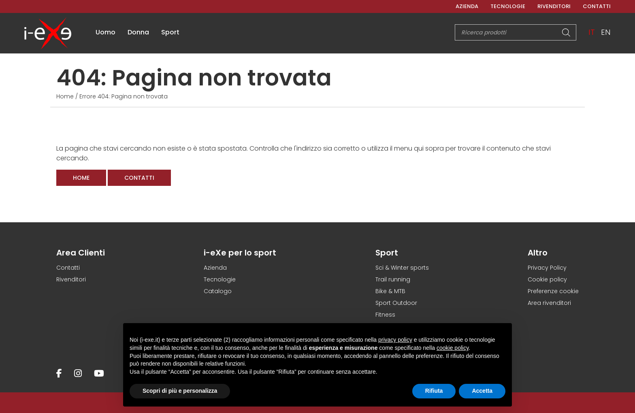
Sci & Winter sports (402, 268)
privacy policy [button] (395, 339)
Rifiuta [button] (434, 390)
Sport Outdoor (396, 303)
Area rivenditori (549, 303)
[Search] (570, 32)
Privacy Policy (547, 268)
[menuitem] (594, 32)
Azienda (467, 6)
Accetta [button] (482, 390)
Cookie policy (547, 279)
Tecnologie (507, 6)
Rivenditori (554, 6)
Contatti (597, 6)
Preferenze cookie (553, 291)
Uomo (105, 32)
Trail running (392, 279)
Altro (538, 252)
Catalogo (218, 291)
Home (65, 96)
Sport (170, 32)
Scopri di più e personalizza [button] (180, 390)
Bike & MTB (390, 291)
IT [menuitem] (594, 32)
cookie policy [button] (453, 348)
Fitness (385, 315)
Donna (138, 32)
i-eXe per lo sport (240, 252)
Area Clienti (80, 252)
